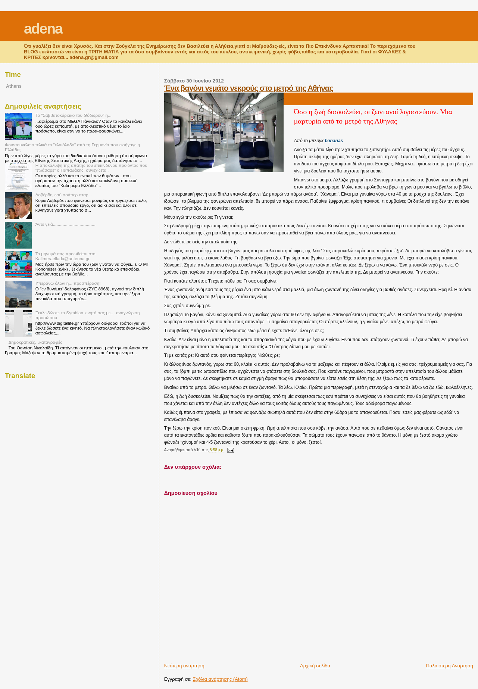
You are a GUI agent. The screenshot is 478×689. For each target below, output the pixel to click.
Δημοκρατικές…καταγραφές (35, 342)
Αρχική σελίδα (315, 665)
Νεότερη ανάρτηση (184, 665)
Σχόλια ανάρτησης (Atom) (220, 679)
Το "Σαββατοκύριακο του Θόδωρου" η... (73, 115)
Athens (14, 86)
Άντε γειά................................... (65, 224)
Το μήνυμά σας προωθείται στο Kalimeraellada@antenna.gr (65, 256)
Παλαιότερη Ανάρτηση (449, 665)
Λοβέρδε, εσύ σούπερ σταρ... (63, 194)
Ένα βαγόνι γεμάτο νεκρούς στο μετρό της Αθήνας (248, 88)
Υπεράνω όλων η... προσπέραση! (68, 283)
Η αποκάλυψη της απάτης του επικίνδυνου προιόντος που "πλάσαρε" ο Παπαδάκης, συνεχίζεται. (91, 167)
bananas (334, 140)
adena (43, 29)
